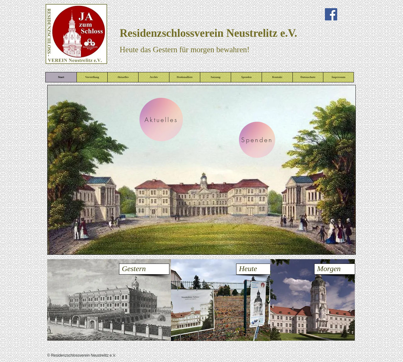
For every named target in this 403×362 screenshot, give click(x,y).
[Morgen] (334, 269)
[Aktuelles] (161, 119)
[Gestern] (144, 269)
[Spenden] (257, 140)
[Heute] (253, 269)
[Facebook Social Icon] (331, 14)
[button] (201, 170)
